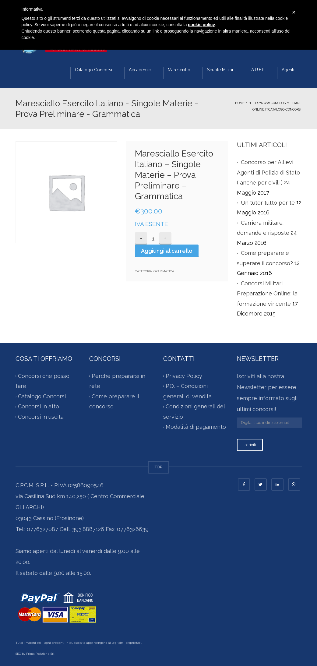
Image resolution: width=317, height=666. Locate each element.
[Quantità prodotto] (153, 238)
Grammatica (163, 271)
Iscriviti (250, 444)
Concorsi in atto (38, 406)
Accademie (140, 69)
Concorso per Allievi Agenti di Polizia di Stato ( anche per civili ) (268, 172)
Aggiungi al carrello (166, 251)
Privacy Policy (184, 376)
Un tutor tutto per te (268, 202)
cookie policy (201, 24)
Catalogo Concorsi (93, 69)
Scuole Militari (220, 69)
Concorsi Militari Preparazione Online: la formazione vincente (267, 293)
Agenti (288, 69)
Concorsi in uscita (41, 417)
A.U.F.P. (258, 69)
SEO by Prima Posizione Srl (35, 653)
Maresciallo (179, 69)
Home (240, 103)
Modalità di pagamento (196, 427)
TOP (158, 467)
